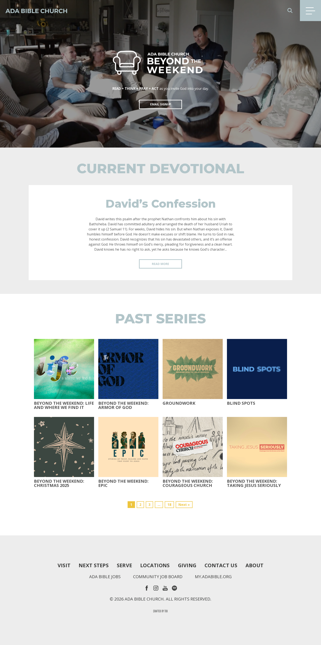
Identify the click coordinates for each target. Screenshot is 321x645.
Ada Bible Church (33, 10)
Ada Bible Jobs (105, 576)
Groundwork (179, 403)
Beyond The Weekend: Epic (123, 483)
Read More (160, 264)
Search (290, 10)
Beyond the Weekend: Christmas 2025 (59, 483)
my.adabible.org (213, 576)
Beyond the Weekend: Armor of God (123, 405)
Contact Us (221, 565)
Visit (64, 565)
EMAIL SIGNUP (160, 104)
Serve (124, 565)
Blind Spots (241, 403)
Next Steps (94, 565)
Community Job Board (157, 576)
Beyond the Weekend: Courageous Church (188, 483)
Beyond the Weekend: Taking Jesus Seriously (254, 483)
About (254, 565)
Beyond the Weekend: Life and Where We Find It (64, 405)
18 (169, 504)
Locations (155, 565)
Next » (184, 504)
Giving (187, 565)
